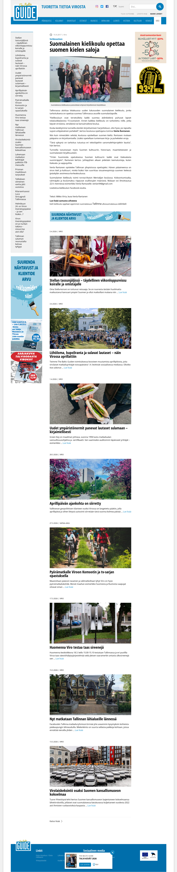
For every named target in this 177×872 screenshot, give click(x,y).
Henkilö (149, 20)
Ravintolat (71, 20)
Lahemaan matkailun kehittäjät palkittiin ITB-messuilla (21, 160)
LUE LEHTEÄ (85, 864)
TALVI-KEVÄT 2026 (88, 858)
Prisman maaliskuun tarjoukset (20, 172)
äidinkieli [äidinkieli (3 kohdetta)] (122, 204)
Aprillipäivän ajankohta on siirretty (21, 93)
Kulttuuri (138, 20)
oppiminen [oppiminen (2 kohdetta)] (75, 204)
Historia (126, 20)
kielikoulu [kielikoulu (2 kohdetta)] (58, 204)
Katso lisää (55, 821)
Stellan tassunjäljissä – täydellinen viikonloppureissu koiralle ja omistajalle (23, 44)
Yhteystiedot (41, 860)
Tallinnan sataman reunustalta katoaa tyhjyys (20, 241)
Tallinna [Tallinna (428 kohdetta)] (96, 204)
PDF (96, 864)
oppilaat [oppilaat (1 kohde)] (66, 204)
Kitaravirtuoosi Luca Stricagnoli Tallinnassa (22, 195)
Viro (157, 20)
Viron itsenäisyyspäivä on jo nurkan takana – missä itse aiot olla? (23, 225)
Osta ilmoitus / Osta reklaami (44, 856)
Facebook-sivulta (78, 188)
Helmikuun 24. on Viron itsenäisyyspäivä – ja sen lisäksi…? (23, 209)
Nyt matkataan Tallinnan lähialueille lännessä (20, 130)
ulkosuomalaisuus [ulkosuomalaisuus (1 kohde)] (110, 204)
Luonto (116, 20)
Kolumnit (59, 20)
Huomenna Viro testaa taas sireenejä (21, 118)
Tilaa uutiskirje (127, 14)
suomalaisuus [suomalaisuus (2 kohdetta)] (86, 204)
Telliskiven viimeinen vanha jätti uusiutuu (20, 183)
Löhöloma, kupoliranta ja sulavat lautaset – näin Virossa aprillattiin (21, 62)
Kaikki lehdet (156, 14)
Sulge (112, 852)
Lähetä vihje (142, 14)
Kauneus (94, 20)
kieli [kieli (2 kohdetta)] (51, 204)
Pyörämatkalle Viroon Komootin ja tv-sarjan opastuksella (22, 105)
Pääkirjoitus (47, 20)
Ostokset (83, 20)
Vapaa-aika (105, 20)
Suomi (121, 6)
